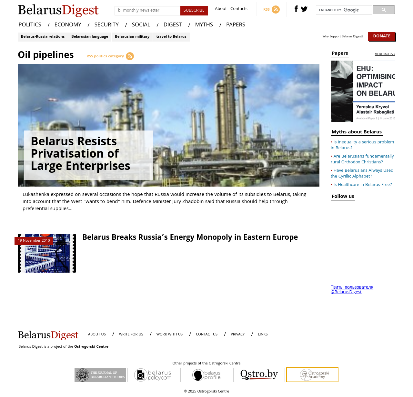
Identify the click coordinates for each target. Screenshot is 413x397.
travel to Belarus (171, 37)
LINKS (262, 335)
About (221, 9)
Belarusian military (132, 37)
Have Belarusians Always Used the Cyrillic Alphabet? (362, 173)
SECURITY (107, 25)
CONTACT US (206, 335)
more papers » (385, 54)
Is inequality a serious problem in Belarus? (362, 145)
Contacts (238, 9)
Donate (381, 36)
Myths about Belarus (357, 133)
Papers (340, 54)
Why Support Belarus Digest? (343, 36)
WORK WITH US (169, 335)
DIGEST (173, 25)
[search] (343, 10)
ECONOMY (68, 25)
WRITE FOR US (131, 335)
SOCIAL (141, 25)
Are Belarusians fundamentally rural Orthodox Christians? (362, 159)
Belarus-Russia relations (43, 37)
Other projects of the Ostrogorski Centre (206, 364)
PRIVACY (238, 335)
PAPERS (235, 25)
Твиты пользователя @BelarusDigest (352, 290)
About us (97, 335)
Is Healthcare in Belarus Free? (363, 185)
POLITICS (30, 25)
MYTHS (204, 25)
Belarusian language (89, 37)
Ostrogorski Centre (91, 347)
